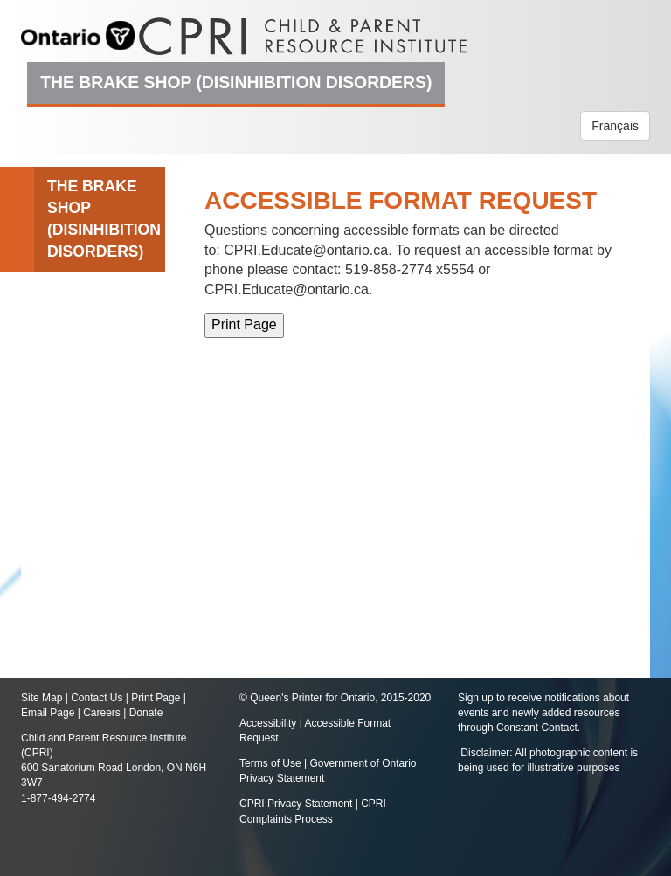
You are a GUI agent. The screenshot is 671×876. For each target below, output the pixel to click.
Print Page (155, 698)
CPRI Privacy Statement (295, 803)
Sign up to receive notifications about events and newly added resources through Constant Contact (543, 713)
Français (615, 126)
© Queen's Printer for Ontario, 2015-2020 (335, 698)
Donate (146, 713)
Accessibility (269, 723)
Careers (102, 713)
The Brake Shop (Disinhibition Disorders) (236, 82)
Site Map (41, 698)
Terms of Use (270, 763)
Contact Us (96, 698)
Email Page (47, 713)
